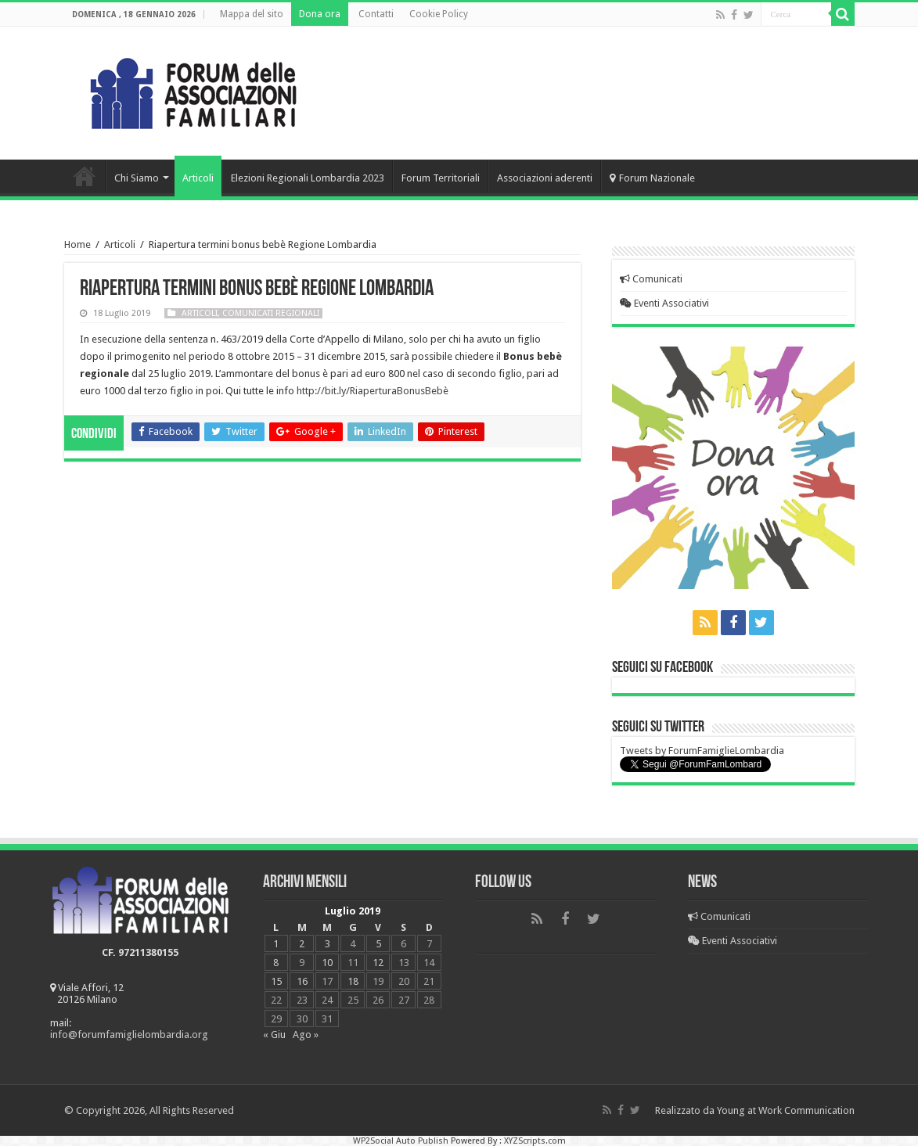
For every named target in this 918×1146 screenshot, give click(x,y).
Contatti (376, 14)
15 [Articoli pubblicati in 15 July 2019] (276, 981)
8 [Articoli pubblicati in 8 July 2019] (276, 962)
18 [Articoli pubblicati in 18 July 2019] (352, 981)
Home (84, 176)
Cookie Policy (438, 14)
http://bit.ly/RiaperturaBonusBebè (372, 391)
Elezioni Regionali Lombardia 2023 (307, 178)
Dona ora (319, 14)
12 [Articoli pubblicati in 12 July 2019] (378, 962)
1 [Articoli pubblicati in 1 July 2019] (276, 944)
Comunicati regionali (270, 313)
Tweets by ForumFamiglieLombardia (702, 750)
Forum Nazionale (652, 178)
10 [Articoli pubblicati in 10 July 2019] (327, 962)
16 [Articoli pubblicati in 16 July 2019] (302, 981)
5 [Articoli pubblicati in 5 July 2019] (378, 944)
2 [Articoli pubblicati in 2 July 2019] (301, 944)
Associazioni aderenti (544, 178)
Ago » (306, 1034)
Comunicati (651, 279)
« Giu (274, 1034)
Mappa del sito (251, 14)
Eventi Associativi (664, 303)
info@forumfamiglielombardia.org (129, 1034)
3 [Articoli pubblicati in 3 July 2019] (327, 944)
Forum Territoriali (440, 178)
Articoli (198, 178)
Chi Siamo (136, 178)
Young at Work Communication (786, 1110)
